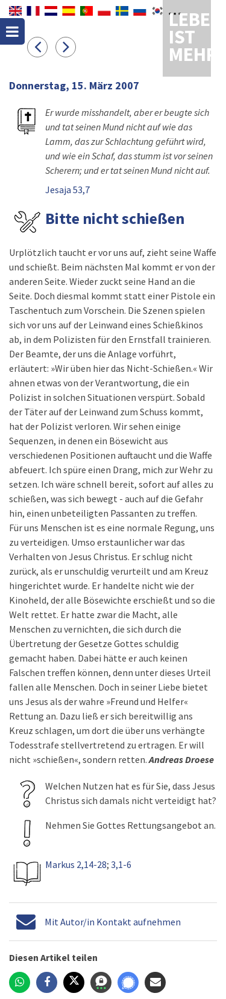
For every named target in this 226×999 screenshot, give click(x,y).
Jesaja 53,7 (67, 190)
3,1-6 (121, 864)
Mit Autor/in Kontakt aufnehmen (113, 922)
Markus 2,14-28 (76, 864)
